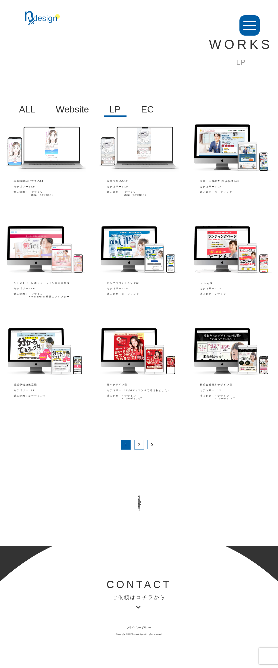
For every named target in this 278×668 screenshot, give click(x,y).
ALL (27, 109)
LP (115, 109)
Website (72, 109)
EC (147, 109)
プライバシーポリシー (139, 627)
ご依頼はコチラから (139, 597)
